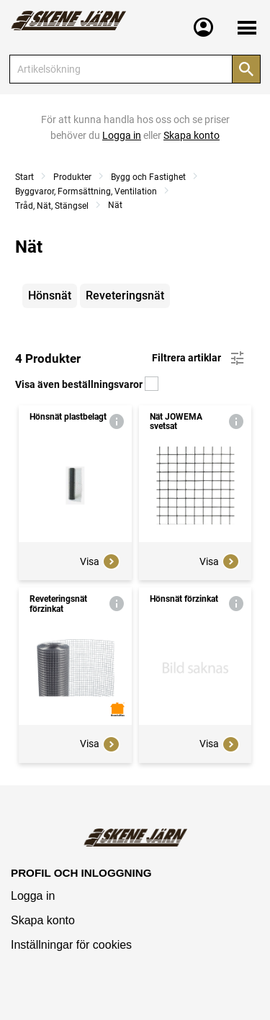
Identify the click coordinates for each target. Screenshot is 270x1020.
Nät (115, 205)
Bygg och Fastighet (148, 177)
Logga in (33, 896)
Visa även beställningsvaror (86, 384)
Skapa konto (43, 920)
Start (24, 177)
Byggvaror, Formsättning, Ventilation (86, 191)
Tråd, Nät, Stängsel (52, 206)
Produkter (72, 177)
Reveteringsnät (125, 295)
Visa (100, 561)
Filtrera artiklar (199, 358)
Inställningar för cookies (71, 945)
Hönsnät (49, 295)
